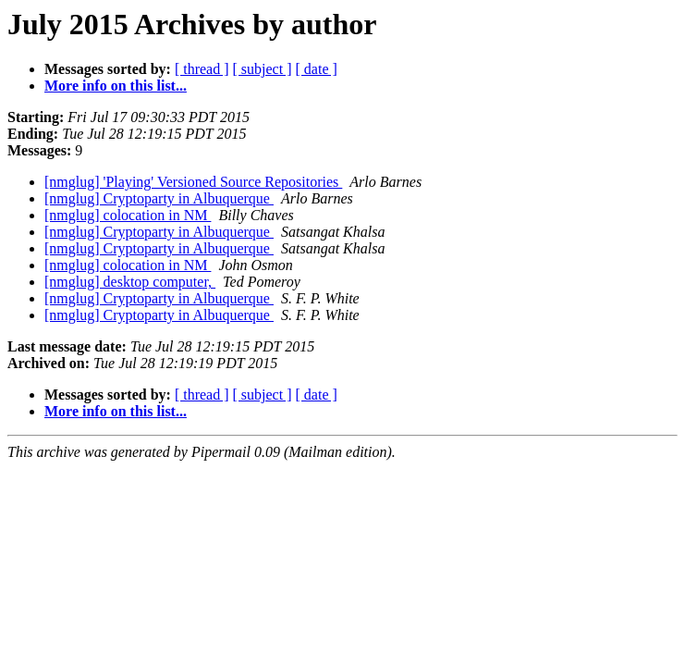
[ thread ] (202, 69)
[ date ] (316, 69)
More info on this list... (115, 85)
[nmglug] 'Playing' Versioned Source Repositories (193, 182)
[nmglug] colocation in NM (127, 215)
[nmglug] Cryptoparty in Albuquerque (159, 198)
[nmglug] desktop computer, (129, 282)
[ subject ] (262, 69)
